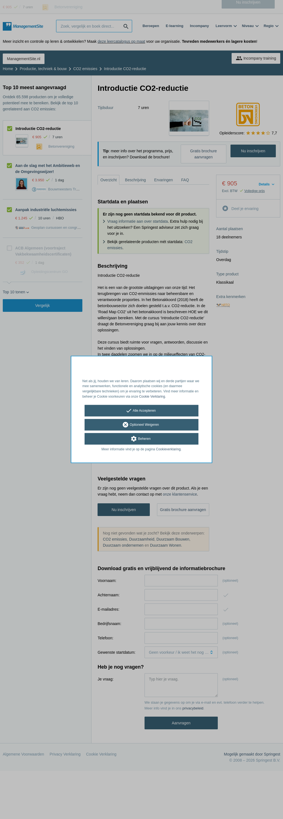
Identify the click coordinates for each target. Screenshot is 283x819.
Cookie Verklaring (152, 396)
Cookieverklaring (168, 449)
